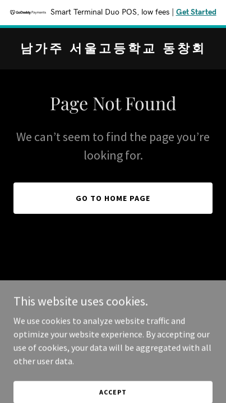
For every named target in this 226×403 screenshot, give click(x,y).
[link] (113, 49)
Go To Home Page (113, 198)
